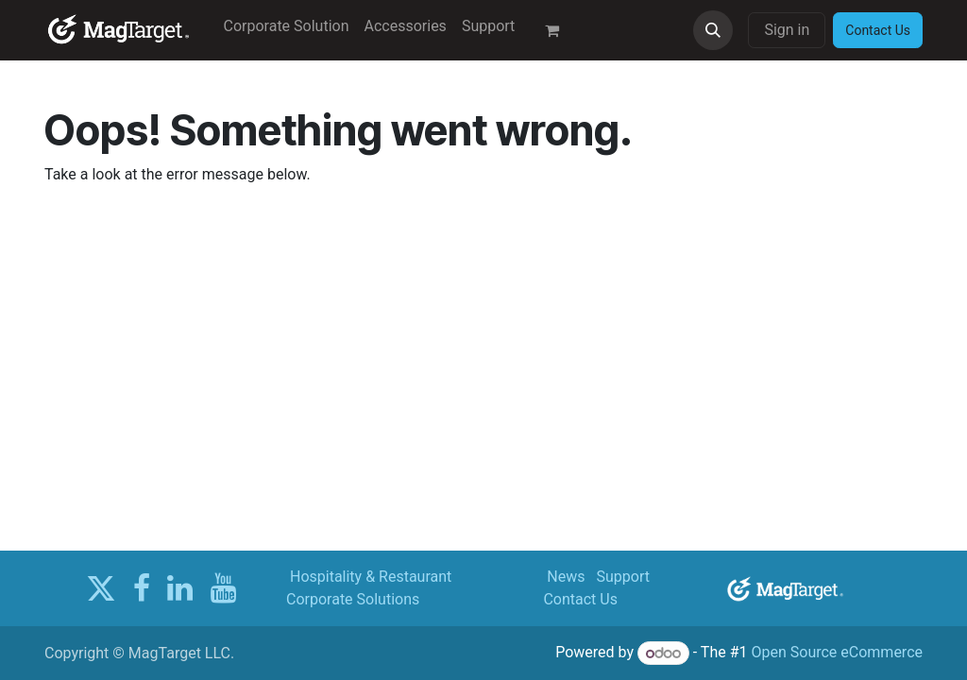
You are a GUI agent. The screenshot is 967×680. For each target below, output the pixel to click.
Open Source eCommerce (837, 653)
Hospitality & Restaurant (370, 577)
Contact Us (580, 599)
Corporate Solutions (352, 599)
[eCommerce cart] (560, 30)
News (566, 577)
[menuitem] (286, 26)
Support (623, 577)
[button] (713, 30)
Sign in (786, 30)
